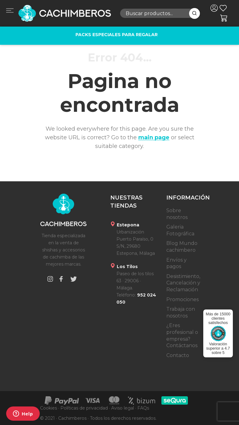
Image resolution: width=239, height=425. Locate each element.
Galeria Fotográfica (180, 230)
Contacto (177, 355)
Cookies (48, 408)
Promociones (182, 299)
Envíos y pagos (176, 263)
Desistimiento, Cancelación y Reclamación (183, 282)
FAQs (143, 408)
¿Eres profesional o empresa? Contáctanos (182, 335)
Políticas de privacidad (84, 408)
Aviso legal (122, 408)
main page (153, 137)
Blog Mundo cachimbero (181, 246)
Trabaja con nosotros (180, 312)
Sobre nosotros (177, 214)
